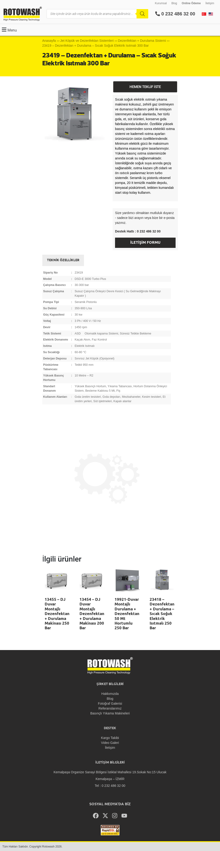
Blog (174, 3)
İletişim (210, 3)
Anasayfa (49, 40)
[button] (8, 29)
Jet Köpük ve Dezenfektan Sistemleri (87, 40)
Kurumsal (161, 3)
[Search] (142, 13)
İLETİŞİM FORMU (145, 242)
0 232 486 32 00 (175, 13)
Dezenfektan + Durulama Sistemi (142, 40)
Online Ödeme (191, 3)
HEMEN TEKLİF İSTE (145, 87)
